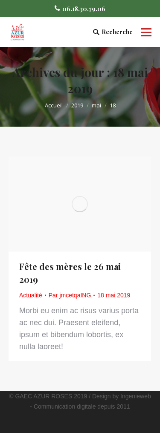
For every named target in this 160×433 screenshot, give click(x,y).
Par (70, 295)
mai (96, 105)
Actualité (30, 295)
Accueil (54, 105)
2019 (77, 105)
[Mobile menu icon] (146, 32)
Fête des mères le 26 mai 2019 (70, 273)
